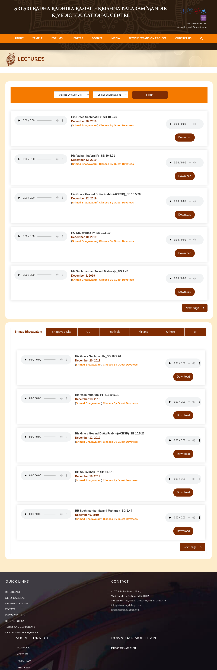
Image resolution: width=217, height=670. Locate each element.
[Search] (201, 38)
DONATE (10, 609)
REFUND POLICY (15, 621)
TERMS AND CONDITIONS (20, 626)
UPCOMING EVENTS (16, 603)
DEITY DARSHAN (15, 598)
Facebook (23, 647)
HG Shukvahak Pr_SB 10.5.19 (90, 232)
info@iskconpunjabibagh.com (126, 605)
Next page (193, 308)
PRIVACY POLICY (15, 615)
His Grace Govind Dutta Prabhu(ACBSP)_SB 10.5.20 (106, 194)
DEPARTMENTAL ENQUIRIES (21, 632)
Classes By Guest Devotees (116, 125)
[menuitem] (19, 38)
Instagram (24, 661)
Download (184, 137)
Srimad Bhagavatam (84, 125)
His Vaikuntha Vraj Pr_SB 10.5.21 (93, 155)
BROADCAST (12, 592)
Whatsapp (23, 667)
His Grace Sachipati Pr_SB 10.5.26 (94, 117)
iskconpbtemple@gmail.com (191, 27)
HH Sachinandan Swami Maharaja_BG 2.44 (99, 271)
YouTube (22, 654)
